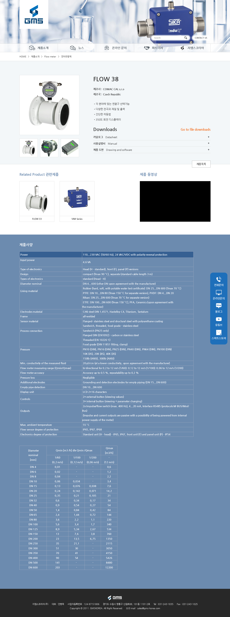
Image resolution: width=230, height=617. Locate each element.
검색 (186, 38)
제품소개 (38, 47)
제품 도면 (152, 150)
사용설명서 (152, 143)
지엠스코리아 (191, 47)
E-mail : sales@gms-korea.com (143, 608)
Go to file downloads (196, 129)
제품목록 (201, 164)
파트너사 (153, 47)
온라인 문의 (115, 47)
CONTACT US (201, 38)
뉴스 (77, 47)
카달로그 (152, 137)
